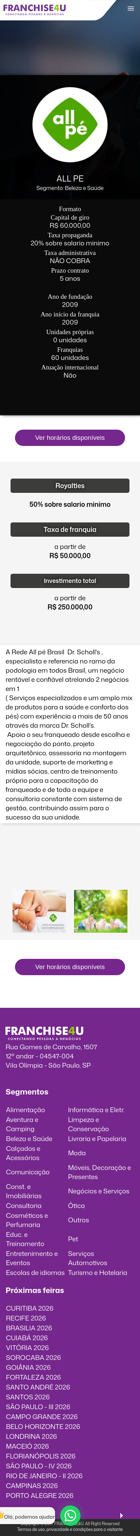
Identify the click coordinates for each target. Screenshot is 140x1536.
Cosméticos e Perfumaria (27, 1220)
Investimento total (70, 580)
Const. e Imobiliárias (23, 1191)
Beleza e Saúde (29, 1138)
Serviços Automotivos (87, 1258)
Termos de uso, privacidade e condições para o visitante (70, 1529)
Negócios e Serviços (98, 1190)
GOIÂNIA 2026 (28, 1367)
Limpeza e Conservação (88, 1124)
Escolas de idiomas (35, 1272)
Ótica (76, 1205)
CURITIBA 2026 (29, 1308)
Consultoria (23, 1205)
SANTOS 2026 (28, 1396)
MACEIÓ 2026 (27, 1446)
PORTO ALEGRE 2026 (39, 1495)
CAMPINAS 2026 (32, 1485)
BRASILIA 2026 (29, 1327)
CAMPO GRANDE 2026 (41, 1416)
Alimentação (25, 1109)
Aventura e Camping (22, 1124)
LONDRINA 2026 (31, 1436)
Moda (77, 1152)
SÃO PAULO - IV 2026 (38, 1465)
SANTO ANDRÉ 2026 (38, 1387)
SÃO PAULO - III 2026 (38, 1406)
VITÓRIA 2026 (27, 1347)
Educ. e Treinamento (25, 1239)
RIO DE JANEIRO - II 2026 (44, 1475)
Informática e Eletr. (96, 1109)
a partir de (70, 546)
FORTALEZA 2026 (33, 1377)
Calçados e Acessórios (23, 1153)
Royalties (70, 485)
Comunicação (28, 1171)
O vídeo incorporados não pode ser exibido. (70, 858)
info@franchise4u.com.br (43, 1074)
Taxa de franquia (69, 529)
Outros (78, 1219)
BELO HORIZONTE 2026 (43, 1426)
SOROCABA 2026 (33, 1357)
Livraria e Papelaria (97, 1138)
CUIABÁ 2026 (27, 1337)
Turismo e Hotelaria (97, 1272)
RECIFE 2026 (26, 1318)
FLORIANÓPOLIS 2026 (40, 1456)
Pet (73, 1238)
